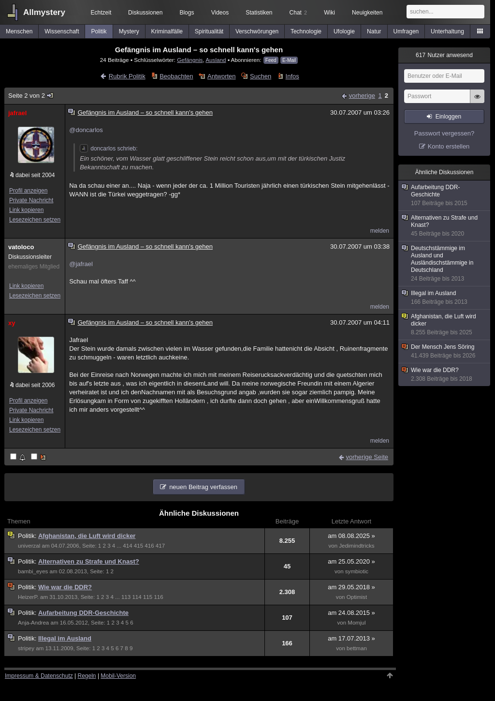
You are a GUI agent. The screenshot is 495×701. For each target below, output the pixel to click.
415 (138, 546)
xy (11, 323)
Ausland (215, 60)
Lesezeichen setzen (34, 219)
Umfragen (406, 31)
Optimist (357, 597)
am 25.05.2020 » (351, 561)
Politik (99, 31)
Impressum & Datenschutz (39, 675)
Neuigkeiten (367, 12)
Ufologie (344, 31)
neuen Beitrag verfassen (203, 487)
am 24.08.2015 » (351, 612)
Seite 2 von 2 (31, 95)
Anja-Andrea (33, 623)
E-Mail (289, 60)
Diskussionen (145, 12)
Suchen (260, 76)
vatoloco (21, 247)
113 (126, 597)
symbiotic (356, 571)
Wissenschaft (61, 31)
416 (149, 546)
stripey (26, 648)
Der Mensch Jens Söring (445, 351)
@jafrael (81, 264)
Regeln (87, 675)
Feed (271, 60)
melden (379, 230)
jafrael (17, 113)
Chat (298, 12)
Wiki (329, 12)
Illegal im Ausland (64, 638)
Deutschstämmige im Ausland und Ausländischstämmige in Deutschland (445, 264)
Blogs (186, 12)
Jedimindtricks (356, 546)
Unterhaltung (447, 31)
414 (127, 546)
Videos (220, 12)
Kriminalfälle (167, 31)
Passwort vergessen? (444, 133)
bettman (357, 648)
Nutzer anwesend (444, 55)
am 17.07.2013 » (351, 638)
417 (160, 546)
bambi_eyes (33, 571)
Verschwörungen (256, 31)
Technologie (306, 31)
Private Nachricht (31, 200)
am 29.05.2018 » (351, 587)
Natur (374, 31)
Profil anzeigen (28, 190)
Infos (292, 76)
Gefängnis (190, 60)
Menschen (19, 31)
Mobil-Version (118, 675)
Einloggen (448, 116)
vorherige (362, 95)
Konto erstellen (449, 146)
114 (136, 597)
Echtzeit (101, 12)
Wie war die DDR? (65, 587)
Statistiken (259, 12)
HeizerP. (28, 597)
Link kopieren (26, 210)
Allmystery (44, 12)
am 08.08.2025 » (351, 535)
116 (158, 597)
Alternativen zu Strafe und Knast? (88, 561)
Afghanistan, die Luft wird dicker (87, 535)
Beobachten (176, 76)
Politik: (28, 535)
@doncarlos (86, 130)
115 (147, 597)
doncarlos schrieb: (108, 148)
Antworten (221, 76)
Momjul (356, 623)
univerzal (29, 546)
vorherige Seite (367, 457)
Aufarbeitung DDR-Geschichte (83, 612)
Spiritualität (209, 31)
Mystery (129, 31)
